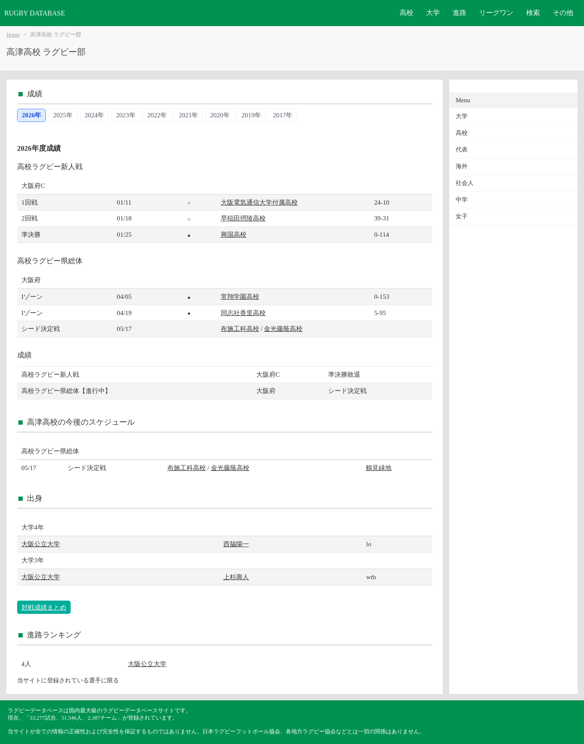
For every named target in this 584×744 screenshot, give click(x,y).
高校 (406, 12)
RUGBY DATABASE (34, 13)
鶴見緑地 (378, 467)
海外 (462, 166)
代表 (462, 149)
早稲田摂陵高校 (243, 218)
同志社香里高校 (243, 312)
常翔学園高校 (240, 296)
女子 (462, 216)
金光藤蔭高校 (283, 328)
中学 (462, 199)
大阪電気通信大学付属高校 (259, 202)
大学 (433, 12)
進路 (459, 12)
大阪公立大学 (40, 544)
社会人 (465, 183)
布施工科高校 (240, 328)
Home (13, 35)
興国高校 (233, 234)
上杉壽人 (236, 576)
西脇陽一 (236, 544)
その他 (563, 12)
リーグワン (496, 12)
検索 (533, 12)
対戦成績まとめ (43, 607)
